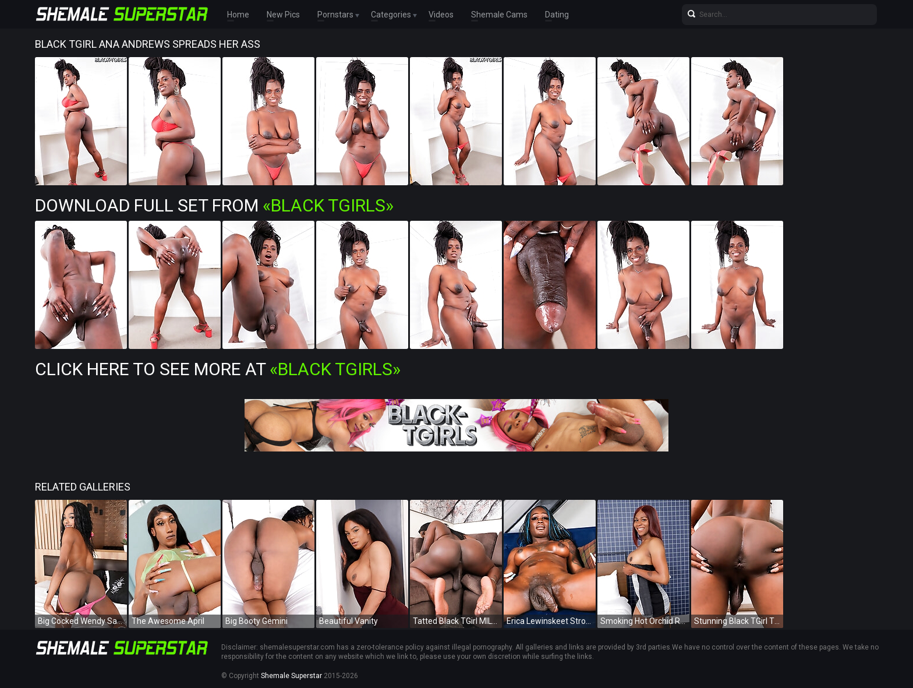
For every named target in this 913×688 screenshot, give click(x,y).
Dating (557, 14)
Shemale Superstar (291, 676)
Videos (441, 14)
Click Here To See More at (218, 369)
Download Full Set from (214, 205)
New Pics (283, 14)
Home (238, 14)
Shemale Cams (499, 14)
